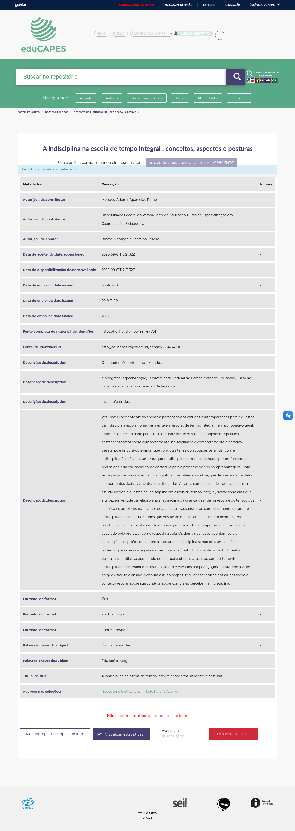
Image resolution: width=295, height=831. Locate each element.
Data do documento (146, 98)
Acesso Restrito (193, 34)
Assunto (86, 98)
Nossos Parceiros (56, 112)
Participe (209, 5)
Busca (122, 35)
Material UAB (208, 98)
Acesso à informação (178, 5)
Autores (112, 98)
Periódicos (239, 98)
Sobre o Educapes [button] (153, 35)
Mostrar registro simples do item (55, 734)
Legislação (232, 5)
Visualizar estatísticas (120, 734)
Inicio (103, 35)
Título (180, 98)
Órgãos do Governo (263, 5)
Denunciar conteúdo (233, 734)
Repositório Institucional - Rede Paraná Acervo (105, 112)
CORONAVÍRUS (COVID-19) (136, 4)
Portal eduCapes (29, 112)
